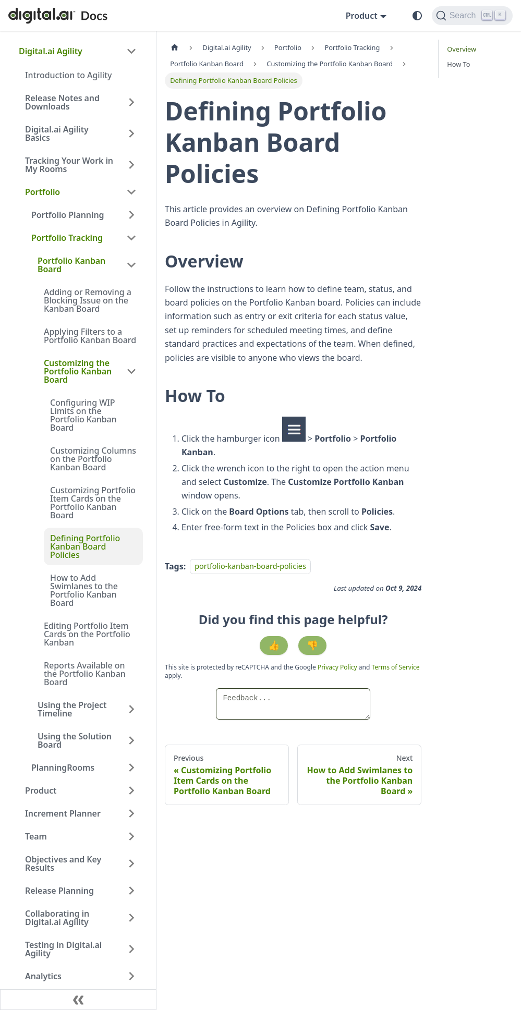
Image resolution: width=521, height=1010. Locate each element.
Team (36, 836)
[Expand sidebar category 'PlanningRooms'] (131, 767)
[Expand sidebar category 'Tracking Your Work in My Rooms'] (131, 164)
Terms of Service (395, 667)
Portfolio (42, 192)
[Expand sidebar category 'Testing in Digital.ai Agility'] (131, 949)
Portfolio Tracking (67, 238)
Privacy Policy (338, 667)
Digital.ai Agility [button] (50, 51)
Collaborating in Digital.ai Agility (57, 918)
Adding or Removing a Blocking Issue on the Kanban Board (87, 300)
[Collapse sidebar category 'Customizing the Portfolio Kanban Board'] (131, 371)
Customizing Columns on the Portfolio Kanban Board (93, 459)
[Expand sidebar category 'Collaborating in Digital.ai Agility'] (131, 917)
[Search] (472, 15)
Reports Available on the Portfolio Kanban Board (85, 674)
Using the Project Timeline (72, 709)
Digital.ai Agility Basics (57, 133)
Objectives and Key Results (63, 863)
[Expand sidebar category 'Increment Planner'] (131, 813)
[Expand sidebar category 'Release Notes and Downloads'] (131, 102)
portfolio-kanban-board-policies (250, 566)
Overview (461, 49)
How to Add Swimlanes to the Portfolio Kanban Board (84, 590)
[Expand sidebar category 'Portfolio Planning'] (131, 214)
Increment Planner (63, 813)
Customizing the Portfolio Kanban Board (78, 371)
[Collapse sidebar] (78, 999)
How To (458, 64)
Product (41, 790)
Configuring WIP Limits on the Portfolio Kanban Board (83, 415)
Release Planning (59, 890)
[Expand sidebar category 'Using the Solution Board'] (131, 740)
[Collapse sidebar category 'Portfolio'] (131, 191)
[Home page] (175, 48)
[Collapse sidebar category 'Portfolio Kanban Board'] (131, 264)
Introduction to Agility (68, 75)
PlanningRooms (62, 767)
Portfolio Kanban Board (71, 265)
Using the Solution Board (75, 740)
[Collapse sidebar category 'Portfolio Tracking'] (131, 237)
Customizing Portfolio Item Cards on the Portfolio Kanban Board (93, 502)
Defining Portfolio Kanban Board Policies (85, 546)
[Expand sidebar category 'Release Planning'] (131, 890)
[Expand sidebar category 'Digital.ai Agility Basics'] (131, 133)
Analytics (43, 976)
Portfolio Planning (67, 215)
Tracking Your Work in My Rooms (69, 165)
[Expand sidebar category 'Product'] (131, 790)
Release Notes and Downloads (62, 102)
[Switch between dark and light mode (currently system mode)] (417, 15)
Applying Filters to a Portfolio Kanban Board (90, 336)
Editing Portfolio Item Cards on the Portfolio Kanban (87, 634)
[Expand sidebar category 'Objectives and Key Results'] (131, 863)
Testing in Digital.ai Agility (63, 949)
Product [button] (362, 15)
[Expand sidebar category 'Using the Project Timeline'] (131, 709)
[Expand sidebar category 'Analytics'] (131, 976)
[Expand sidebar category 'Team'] (131, 836)
